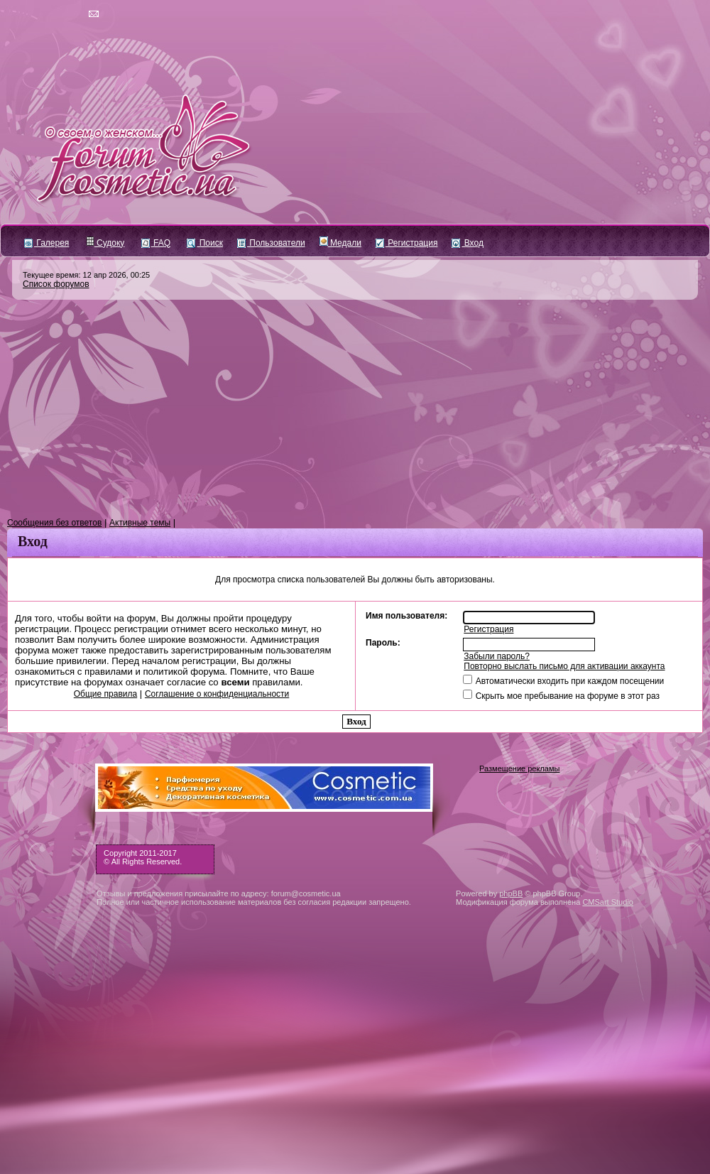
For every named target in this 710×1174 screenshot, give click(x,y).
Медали (340, 243)
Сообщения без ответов (54, 523)
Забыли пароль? (497, 656)
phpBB (511, 893)
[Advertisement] (355, 409)
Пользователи (271, 243)
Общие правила (105, 694)
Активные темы (139, 523)
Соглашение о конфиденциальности (217, 694)
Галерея (46, 243)
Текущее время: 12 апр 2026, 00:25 (86, 275)
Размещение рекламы (519, 768)
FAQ (155, 243)
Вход (467, 243)
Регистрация (406, 243)
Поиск (205, 243)
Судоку (105, 243)
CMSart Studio (607, 902)
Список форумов (56, 284)
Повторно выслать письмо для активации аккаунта (564, 666)
